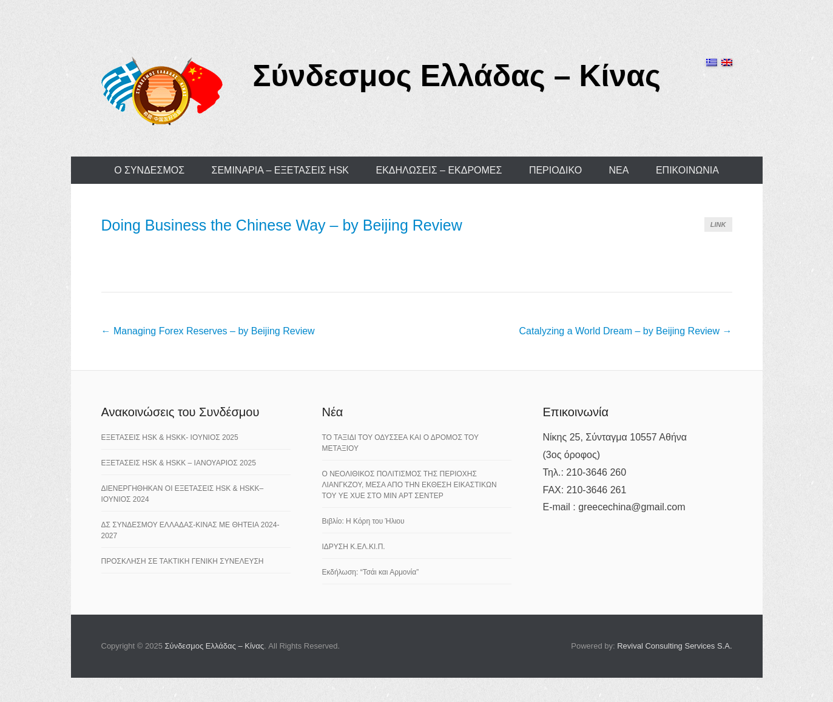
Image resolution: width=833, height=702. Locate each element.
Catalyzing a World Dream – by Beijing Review (625, 331)
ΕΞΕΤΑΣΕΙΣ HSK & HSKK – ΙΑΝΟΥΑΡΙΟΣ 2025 (178, 463)
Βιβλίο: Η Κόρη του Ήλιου (363, 521)
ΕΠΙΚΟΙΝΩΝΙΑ (687, 170)
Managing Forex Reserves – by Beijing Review (208, 331)
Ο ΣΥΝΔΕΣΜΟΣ (149, 170)
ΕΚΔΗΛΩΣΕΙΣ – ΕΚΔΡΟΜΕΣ (439, 170)
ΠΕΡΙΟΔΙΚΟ (555, 170)
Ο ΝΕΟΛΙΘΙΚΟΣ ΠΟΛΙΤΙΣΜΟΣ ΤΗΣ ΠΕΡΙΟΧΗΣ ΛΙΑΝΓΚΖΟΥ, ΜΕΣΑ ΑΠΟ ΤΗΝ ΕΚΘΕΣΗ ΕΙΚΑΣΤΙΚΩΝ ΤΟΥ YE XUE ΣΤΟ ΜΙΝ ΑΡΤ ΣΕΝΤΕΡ (409, 485)
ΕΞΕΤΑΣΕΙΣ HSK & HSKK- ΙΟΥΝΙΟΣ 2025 (169, 437)
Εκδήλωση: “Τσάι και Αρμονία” (370, 572)
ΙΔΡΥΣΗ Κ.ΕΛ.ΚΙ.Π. (353, 546)
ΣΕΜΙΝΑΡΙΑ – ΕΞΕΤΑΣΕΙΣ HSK (280, 170)
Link (718, 224)
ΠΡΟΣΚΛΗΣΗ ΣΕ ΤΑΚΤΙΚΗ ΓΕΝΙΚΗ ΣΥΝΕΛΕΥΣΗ (182, 561)
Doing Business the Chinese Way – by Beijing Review (281, 225)
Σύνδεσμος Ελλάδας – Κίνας (457, 76)
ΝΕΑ (619, 170)
